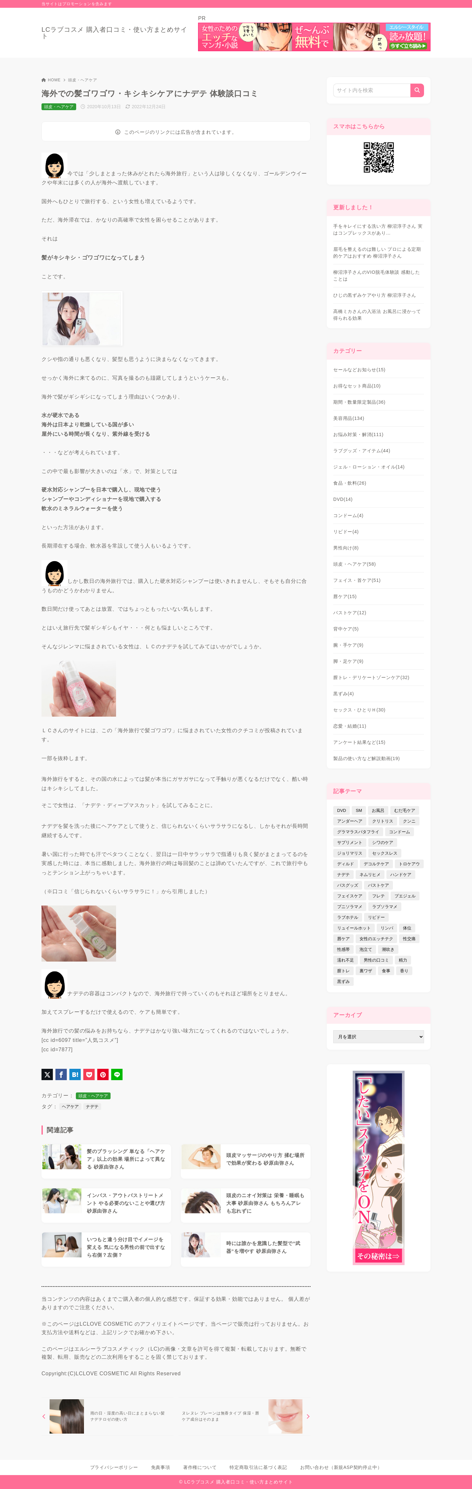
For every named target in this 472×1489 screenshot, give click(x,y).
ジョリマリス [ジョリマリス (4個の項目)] (349, 853)
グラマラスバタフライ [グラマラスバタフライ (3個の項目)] (358, 831)
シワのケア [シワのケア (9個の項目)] (382, 842)
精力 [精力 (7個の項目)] (403, 960)
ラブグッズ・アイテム (361, 450)
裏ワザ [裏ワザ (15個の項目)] (366, 970)
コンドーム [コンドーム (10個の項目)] (399, 831)
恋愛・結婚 (349, 726)
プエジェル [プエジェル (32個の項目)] (405, 896)
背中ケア (346, 628)
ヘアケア (70, 1106)
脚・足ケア (348, 661)
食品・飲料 (349, 483)
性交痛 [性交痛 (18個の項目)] (409, 938)
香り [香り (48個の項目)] (404, 970)
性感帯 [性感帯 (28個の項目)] (343, 949)
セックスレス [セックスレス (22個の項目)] (384, 853)
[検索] (417, 90)
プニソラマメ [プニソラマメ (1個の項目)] (349, 906)
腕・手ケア (348, 645)
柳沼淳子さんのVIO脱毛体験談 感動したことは (376, 276)
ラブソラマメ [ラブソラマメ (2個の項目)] (384, 906)
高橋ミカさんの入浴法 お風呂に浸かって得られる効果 (377, 315)
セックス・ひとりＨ (359, 709)
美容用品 (348, 418)
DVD (343, 499)
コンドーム (348, 515)
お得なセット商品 (357, 385)
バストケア (349, 612)
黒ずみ (343, 693)
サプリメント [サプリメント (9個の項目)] (349, 842)
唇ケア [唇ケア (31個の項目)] (343, 938)
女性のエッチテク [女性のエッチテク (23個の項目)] (376, 938)
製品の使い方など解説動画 (366, 758)
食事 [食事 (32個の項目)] (386, 970)
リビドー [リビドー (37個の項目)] (376, 917)
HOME (51, 80)
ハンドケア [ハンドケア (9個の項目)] (400, 874)
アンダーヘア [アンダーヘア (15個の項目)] (349, 821)
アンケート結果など (359, 742)
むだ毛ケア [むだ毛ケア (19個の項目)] (404, 810)
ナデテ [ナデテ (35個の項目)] (343, 874)
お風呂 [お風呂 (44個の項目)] (378, 810)
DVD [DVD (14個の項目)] (341, 810)
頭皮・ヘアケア (82, 80)
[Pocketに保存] (89, 1074)
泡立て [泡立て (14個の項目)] (366, 949)
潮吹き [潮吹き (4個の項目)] (388, 949)
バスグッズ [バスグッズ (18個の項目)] (347, 885)
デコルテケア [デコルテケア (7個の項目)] (376, 863)
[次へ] (245, 1416)
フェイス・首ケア (357, 580)
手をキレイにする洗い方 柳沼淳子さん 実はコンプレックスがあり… (378, 230)
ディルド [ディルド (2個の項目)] (345, 863)
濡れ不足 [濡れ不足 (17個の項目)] (345, 960)
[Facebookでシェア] (61, 1074)
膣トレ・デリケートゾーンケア (371, 677)
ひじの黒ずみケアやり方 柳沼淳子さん (374, 295)
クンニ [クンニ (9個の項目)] (409, 821)
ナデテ (92, 1106)
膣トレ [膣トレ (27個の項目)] (343, 970)
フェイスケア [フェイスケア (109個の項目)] (349, 896)
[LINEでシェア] (117, 1074)
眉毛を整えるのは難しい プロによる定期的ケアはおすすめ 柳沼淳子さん (377, 253)
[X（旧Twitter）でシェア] (47, 1074)
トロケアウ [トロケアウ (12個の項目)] (409, 863)
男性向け (346, 547)
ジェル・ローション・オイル (369, 466)
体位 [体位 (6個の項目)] (407, 928)
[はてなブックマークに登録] (75, 1074)
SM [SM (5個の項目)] (359, 810)
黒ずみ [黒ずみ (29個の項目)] (343, 981)
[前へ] (107, 1416)
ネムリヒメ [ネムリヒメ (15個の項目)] (370, 874)
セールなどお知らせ (359, 369)
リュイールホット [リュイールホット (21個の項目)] (354, 928)
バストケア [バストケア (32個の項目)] (378, 885)
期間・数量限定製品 (359, 402)
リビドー (346, 531)
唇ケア (345, 596)
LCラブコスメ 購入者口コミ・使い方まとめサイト (114, 32)
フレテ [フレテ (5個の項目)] (378, 896)
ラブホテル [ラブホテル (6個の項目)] (347, 917)
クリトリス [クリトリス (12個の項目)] (382, 821)
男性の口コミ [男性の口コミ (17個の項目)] (376, 960)
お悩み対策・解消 (358, 434)
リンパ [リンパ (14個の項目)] (387, 928)
